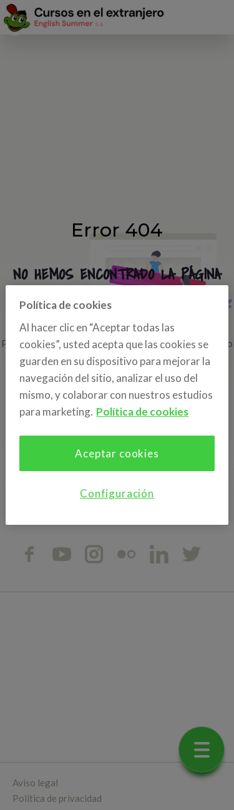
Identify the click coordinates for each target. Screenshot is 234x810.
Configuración (117, 493)
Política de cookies (142, 411)
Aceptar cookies (117, 453)
